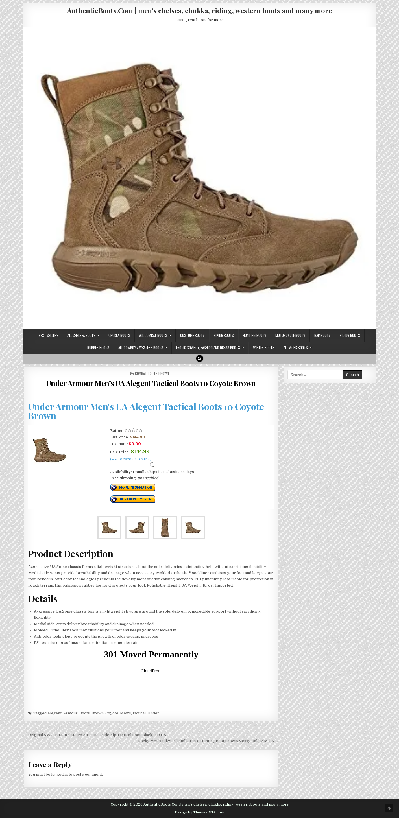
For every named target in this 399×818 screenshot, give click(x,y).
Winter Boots (263, 347)
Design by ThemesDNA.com (199, 812)
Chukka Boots (119, 335)
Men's (125, 713)
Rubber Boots (98, 347)
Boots (84, 713)
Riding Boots (350, 335)
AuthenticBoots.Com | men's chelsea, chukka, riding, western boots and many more (199, 10)
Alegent (54, 713)
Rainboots (322, 335)
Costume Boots (192, 335)
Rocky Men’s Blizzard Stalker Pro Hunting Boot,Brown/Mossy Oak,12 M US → (208, 741)
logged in (59, 774)
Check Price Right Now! (129, 465)
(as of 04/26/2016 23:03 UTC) (130, 459)
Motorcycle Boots (290, 335)
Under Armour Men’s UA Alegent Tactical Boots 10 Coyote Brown (151, 383)
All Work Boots (296, 347)
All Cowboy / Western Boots (140, 347)
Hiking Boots (224, 335)
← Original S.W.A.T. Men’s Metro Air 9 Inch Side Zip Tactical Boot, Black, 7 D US (95, 735)
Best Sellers (48, 335)
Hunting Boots (254, 335)
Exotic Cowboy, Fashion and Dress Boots (208, 347)
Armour (70, 713)
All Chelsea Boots (81, 335)
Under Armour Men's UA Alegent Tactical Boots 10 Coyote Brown (146, 410)
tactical (139, 713)
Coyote (111, 713)
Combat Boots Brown (152, 373)
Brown (97, 713)
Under (153, 713)
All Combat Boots (153, 335)
